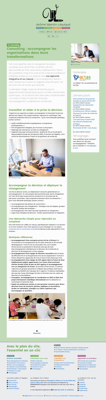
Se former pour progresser (87, 361)
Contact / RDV (61, 32)
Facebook (82, 384)
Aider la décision (37, 361)
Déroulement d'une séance (16, 363)
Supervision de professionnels (64, 363)
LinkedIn (82, 382)
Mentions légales (13, 388)
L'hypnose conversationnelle (17, 367)
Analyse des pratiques (62, 365)
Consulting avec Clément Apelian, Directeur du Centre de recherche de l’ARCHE (85, 113)
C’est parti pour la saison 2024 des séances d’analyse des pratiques (84, 122)
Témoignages (12, 373)
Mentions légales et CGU (76, 395)
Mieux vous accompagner (16, 365)
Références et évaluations (87, 367)
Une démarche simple (39, 365)
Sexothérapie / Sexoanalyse (17, 369)
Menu (42, 32)
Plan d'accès (12, 384)
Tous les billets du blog (62, 351)
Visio (50, 32)
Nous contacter (13, 382)
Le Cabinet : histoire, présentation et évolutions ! (70, 349)
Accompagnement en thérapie (18, 361)
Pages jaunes (83, 390)
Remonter (37, 333)
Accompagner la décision (40, 363)
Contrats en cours (37, 367)
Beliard (64, 395)
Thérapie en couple (14, 371)
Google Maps (83, 388)
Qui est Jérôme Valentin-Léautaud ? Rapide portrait (71, 348)
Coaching (58, 367)
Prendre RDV (12, 380)
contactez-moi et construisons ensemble (23, 229)
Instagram (82, 386)
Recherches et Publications (87, 365)
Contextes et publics (85, 363)
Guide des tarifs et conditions (63, 390)
